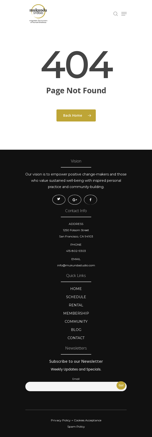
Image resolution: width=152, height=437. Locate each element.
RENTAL (76, 305)
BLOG (76, 330)
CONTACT (76, 338)
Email (75, 379)
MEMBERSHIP (76, 313)
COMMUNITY (76, 321)
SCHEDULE (76, 297)
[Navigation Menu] (124, 13)
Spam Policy (76, 426)
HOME (76, 289)
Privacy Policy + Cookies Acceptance (76, 420)
